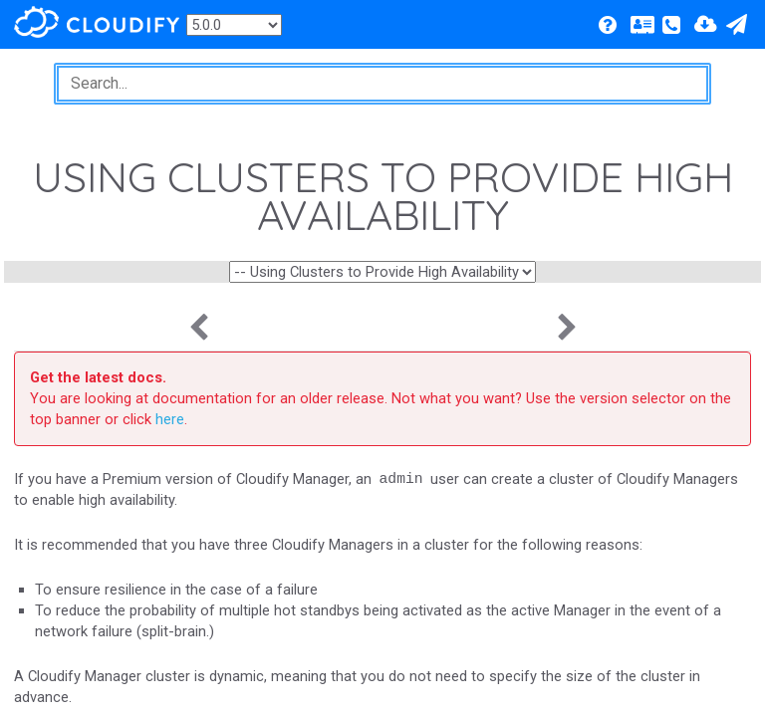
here (169, 419)
